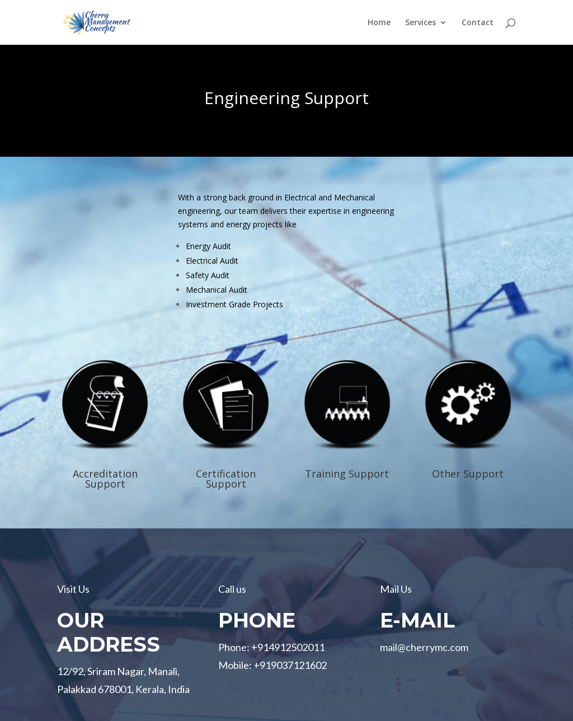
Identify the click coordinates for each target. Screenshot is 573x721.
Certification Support (226, 478)
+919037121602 (290, 665)
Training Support (347, 473)
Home (379, 22)
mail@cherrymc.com (424, 647)
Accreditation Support (105, 478)
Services (420, 22)
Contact (478, 22)
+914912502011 (288, 647)
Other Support (468, 473)
